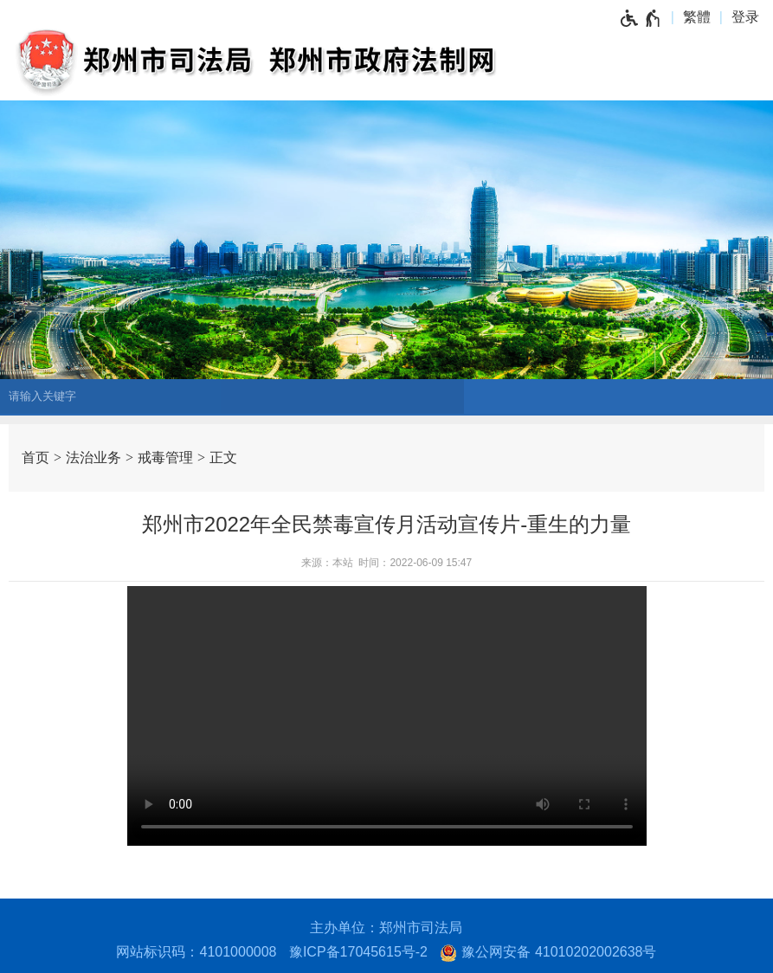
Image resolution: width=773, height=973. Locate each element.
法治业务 (93, 457)
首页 (35, 457)
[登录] (749, 17)
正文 (223, 457)
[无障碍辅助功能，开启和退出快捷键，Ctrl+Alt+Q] (641, 17)
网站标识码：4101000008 (196, 951)
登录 (745, 17)
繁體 (697, 17)
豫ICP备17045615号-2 (358, 951)
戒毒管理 (165, 457)
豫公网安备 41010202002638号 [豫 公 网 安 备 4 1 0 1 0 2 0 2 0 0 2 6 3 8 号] (548, 953)
